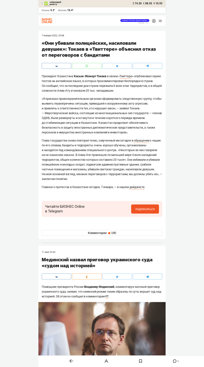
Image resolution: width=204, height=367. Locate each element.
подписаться (145, 209)
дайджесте (137, 187)
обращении (141, 140)
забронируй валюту (55, 3)
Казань (46, 10)
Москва (62, 10)
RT (106, 296)
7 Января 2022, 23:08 (53, 35)
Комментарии (102, 233)
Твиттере (126, 76)
